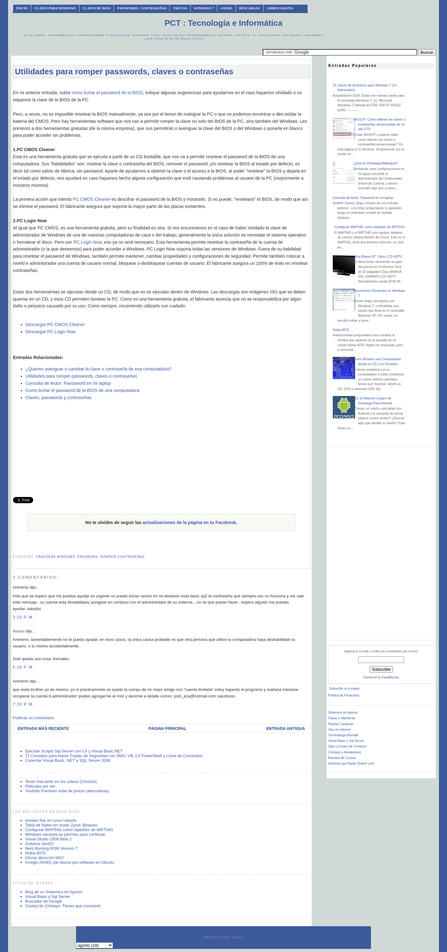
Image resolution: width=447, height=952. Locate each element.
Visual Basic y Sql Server (47, 896)
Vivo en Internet (339, 729)
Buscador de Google (43, 901)
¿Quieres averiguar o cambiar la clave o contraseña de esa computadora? (98, 368)
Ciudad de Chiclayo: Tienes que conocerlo (63, 906)
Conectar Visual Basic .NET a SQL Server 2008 (67, 760)
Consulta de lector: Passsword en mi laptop (68, 383)
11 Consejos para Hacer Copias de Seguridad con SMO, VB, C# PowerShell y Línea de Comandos (114, 755)
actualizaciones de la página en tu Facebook (189, 522)
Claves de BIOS (97, 8)
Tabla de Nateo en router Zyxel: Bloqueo (61, 825)
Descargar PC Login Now (50, 331)
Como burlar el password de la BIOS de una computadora (82, 390)
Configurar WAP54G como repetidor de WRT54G (69, 829)
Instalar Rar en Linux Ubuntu (50, 820)
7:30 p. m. (23, 704)
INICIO (22, 8)
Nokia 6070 (35, 853)
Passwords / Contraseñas (141, 8)
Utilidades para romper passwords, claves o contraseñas (124, 71)
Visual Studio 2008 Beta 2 (48, 839)
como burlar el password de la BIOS (107, 92)
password (88, 557)
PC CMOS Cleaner (91, 199)
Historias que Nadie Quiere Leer (351, 763)
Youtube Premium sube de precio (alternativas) (67, 791)
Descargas (249, 8)
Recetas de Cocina (341, 758)
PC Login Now (88, 242)
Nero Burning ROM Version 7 (51, 848)
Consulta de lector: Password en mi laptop (363, 198)
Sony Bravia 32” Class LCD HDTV (377, 256)
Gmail (226, 8)
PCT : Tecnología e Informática (223, 23)
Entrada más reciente (43, 728)
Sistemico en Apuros (343, 712)
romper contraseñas (123, 557)
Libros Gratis (280, 8)
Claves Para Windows (55, 8)
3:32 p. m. (23, 617)
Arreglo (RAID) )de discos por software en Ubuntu (69, 862)
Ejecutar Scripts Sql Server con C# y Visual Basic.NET (74, 751)
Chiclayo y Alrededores (344, 752)
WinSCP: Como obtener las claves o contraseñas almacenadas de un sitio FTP (379, 124)
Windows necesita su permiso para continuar (65, 834)
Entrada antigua (285, 728)
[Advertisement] (161, 86)
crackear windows (55, 557)
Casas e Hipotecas (341, 718)
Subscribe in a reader (344, 688)
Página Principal (167, 728)
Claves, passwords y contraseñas (58, 397)
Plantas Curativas (340, 724)
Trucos (180, 8)
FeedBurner (390, 677)
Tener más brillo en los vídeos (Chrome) (61, 781)
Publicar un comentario (33, 717)
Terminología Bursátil (343, 735)
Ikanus (19, 631)
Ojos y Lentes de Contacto (347, 746)
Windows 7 (204, 8)
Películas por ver (40, 786)
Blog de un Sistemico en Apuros (53, 892)
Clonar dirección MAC (44, 857)
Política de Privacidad (343, 695)
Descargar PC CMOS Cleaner (55, 324)
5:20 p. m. (23, 667)
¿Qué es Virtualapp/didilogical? (375, 163)
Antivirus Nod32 (39, 843)
